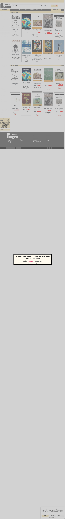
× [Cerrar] (51, 254)
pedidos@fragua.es (31, 261)
